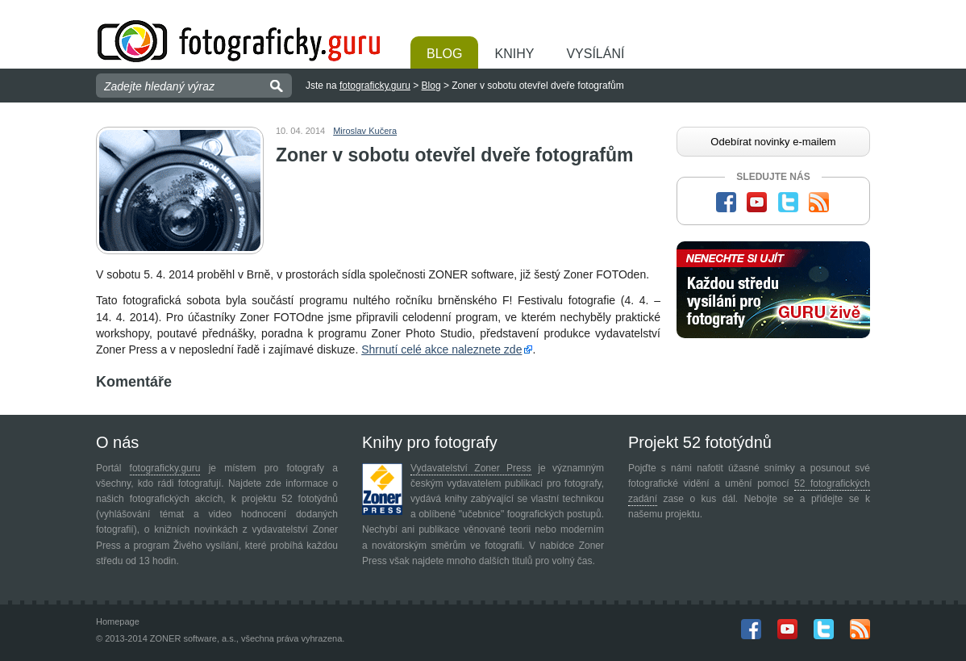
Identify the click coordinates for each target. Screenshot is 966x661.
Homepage (117, 621)
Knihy (514, 54)
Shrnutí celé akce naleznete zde (441, 349)
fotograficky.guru (374, 85)
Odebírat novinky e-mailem (772, 142)
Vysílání (595, 54)
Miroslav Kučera (365, 131)
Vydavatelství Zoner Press (470, 468)
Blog (444, 54)
